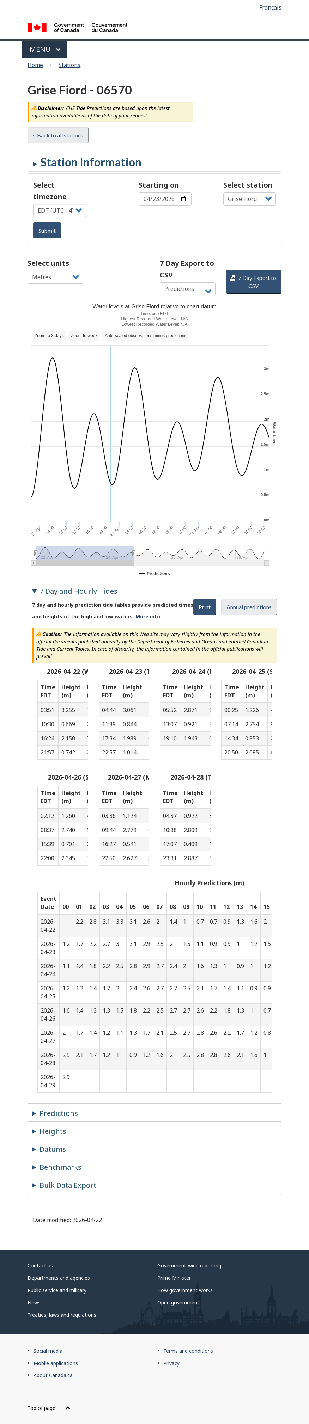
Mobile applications (56, 1363)
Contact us (40, 1265)
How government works (185, 1290)
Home (35, 65)
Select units (48, 263)
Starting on (159, 185)
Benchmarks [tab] (60, 1167)
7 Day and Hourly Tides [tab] (78, 591)
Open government (178, 1302)
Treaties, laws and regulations (62, 1315)
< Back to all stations (58, 135)
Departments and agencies (59, 1278)
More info (147, 616)
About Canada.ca (53, 1375)
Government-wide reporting (189, 1265)
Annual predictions (249, 607)
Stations (69, 65)
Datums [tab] (53, 1149)
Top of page (49, 1408)
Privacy (171, 1363)
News (34, 1302)
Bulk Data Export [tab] (68, 1185)
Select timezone (50, 190)
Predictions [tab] (59, 1113)
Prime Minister (174, 1278)
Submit (47, 230)
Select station (248, 185)
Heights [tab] (53, 1131)
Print (205, 607)
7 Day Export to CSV (187, 269)
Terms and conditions (188, 1350)
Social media (48, 1350)
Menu (45, 49)
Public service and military (57, 1290)
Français (270, 7)
